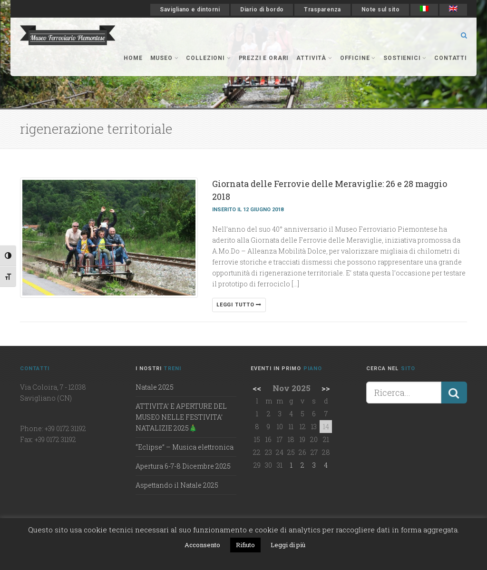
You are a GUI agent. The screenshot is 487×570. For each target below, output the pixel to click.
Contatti (450, 58)
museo (164, 58)
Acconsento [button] (202, 545)
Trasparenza (322, 9)
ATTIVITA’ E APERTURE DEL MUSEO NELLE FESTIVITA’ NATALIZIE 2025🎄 (181, 417)
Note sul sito (380, 9)
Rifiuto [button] (245, 545)
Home (133, 58)
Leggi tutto (239, 305)
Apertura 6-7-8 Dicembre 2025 (183, 466)
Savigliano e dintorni (190, 9)
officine (358, 58)
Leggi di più (288, 545)
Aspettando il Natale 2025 (177, 485)
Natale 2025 (155, 387)
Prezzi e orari (264, 58)
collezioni (208, 58)
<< (257, 388)
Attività (314, 58)
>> (325, 388)
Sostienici (405, 58)
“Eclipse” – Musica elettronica (185, 447)
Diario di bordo (261, 9)
